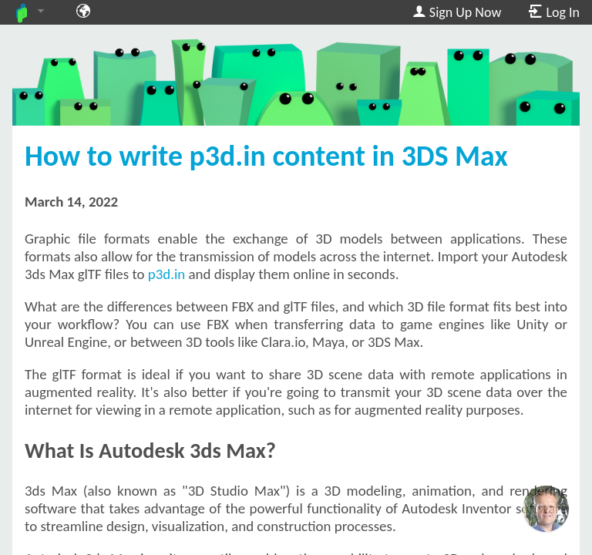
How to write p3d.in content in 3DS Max (266, 155)
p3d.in (166, 274)
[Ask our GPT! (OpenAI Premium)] (546, 509)
